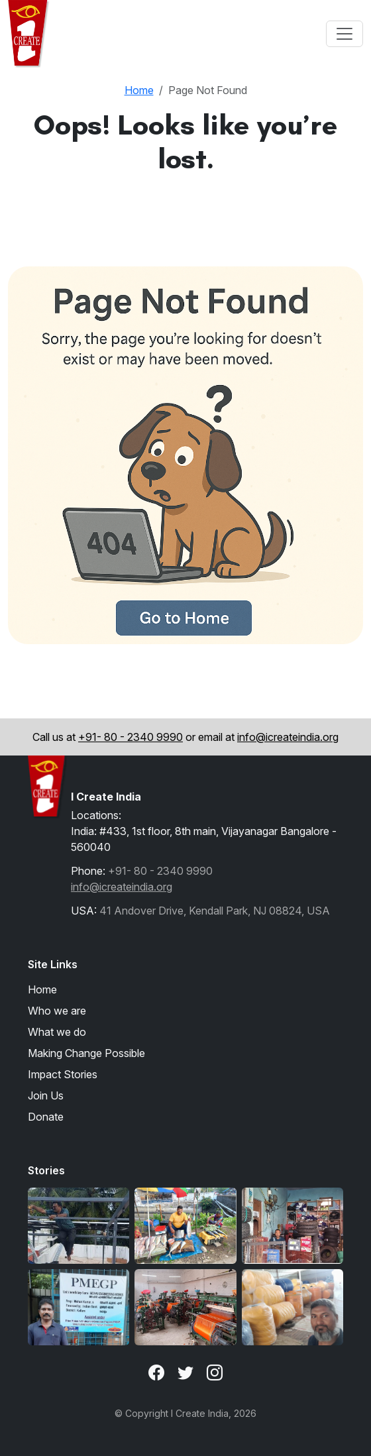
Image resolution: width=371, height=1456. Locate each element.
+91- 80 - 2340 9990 (130, 737)
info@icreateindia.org (288, 737)
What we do (57, 1031)
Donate (46, 1116)
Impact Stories (62, 1074)
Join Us (46, 1095)
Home (139, 90)
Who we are (57, 1010)
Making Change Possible (86, 1053)
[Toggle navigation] (344, 34)
